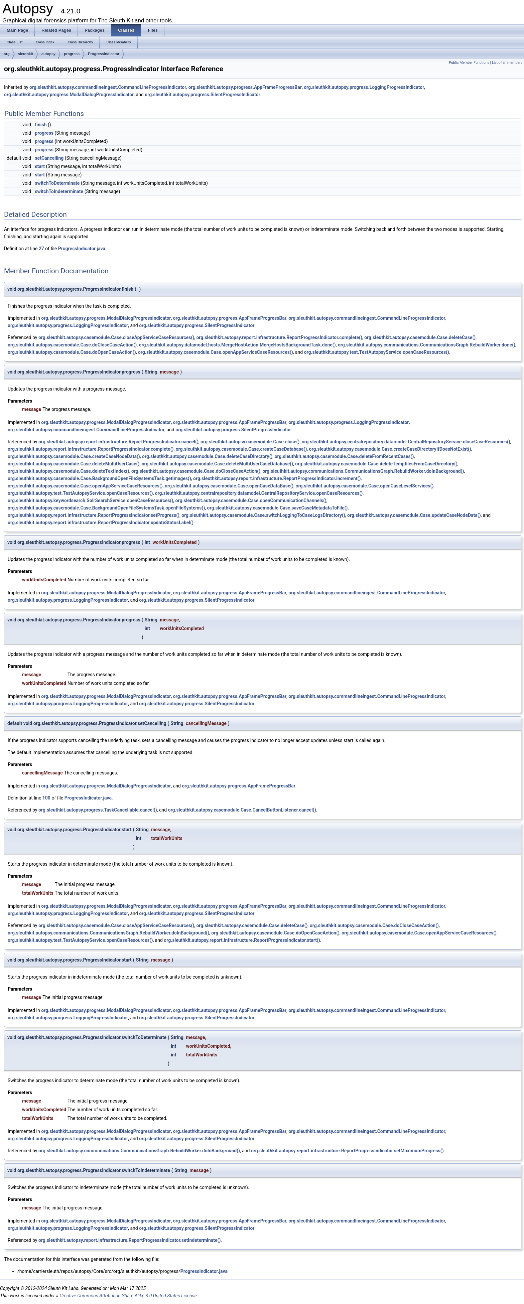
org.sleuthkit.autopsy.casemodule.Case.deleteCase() (420, 337)
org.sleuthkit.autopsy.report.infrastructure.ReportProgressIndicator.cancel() (118, 441)
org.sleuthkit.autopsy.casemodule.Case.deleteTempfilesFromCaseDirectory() (376, 463)
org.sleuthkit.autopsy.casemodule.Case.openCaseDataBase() (229, 485)
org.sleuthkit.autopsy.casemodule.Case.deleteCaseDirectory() (207, 456)
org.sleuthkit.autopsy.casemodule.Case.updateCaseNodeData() (414, 515)
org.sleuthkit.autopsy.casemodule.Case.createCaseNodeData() (74, 456)
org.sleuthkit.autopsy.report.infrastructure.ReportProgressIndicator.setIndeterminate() (129, 1240)
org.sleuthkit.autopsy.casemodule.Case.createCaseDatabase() (241, 449)
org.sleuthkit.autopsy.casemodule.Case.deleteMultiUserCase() (73, 463)
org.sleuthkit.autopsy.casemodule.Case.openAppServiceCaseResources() (215, 352)
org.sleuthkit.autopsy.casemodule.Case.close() (250, 441)
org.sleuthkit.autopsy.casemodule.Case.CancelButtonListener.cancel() (242, 810)
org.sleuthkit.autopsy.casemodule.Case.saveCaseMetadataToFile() (277, 508)
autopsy (48, 54)
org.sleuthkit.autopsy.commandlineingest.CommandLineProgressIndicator (107, 87)
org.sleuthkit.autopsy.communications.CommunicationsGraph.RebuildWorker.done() (426, 344)
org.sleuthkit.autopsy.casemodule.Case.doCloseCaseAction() (72, 344)
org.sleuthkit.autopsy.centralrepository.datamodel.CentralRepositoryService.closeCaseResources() (406, 441)
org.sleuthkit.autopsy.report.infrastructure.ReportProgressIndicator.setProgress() (93, 515)
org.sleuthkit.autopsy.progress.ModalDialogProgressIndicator (69, 94)
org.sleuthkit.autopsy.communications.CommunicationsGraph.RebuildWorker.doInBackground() (363, 471)
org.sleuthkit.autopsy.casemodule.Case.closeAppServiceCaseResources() (116, 337)
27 (41, 248)
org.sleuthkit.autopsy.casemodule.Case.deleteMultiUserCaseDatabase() (217, 463)
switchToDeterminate (57, 183)
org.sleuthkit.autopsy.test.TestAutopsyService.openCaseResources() (376, 352)
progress (72, 54)
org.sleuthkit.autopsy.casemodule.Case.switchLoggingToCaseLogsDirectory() (263, 515)
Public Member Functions (469, 62)
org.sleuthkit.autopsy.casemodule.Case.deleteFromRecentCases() (344, 456)
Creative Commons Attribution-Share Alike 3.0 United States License (127, 1295)
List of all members (507, 62)
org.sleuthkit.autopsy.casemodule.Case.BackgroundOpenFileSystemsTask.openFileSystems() (106, 508)
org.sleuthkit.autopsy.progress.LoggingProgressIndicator (364, 87)
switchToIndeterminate (59, 191)
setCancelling (49, 158)
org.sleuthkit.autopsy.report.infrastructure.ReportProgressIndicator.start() (242, 940)
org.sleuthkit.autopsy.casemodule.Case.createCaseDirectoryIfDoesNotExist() (390, 449)
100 (46, 798)
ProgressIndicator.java (81, 248)
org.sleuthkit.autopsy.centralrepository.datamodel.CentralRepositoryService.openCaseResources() (259, 493)
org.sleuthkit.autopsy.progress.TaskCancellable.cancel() (97, 810)
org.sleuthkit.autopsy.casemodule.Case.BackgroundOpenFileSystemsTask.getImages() (99, 478)
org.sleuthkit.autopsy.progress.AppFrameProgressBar (245, 87)
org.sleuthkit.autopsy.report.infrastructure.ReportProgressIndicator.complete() (279, 337)
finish (40, 124)
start (40, 166)
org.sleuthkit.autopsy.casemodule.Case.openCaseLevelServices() (365, 485)
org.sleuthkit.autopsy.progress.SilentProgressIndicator (202, 94)
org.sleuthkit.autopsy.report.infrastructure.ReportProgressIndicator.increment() (277, 478)
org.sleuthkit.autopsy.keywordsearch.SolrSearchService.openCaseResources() (90, 500)
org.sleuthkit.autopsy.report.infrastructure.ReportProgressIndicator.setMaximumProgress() (347, 1150)
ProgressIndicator (103, 54)
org (7, 54)
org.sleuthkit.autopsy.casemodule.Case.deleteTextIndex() (68, 471)
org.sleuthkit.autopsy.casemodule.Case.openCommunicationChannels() (250, 500)
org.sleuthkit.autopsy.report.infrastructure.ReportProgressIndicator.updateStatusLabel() (100, 522)
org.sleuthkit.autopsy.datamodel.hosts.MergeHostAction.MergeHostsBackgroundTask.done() (237, 344)
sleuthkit (25, 54)
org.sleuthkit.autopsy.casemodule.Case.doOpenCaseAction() (72, 352)
